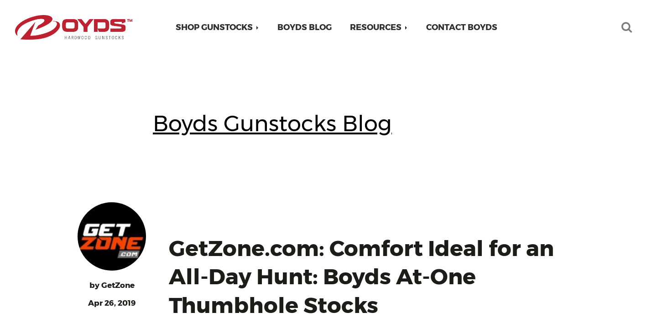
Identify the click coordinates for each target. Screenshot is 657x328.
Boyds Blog (304, 27)
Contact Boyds (461, 27)
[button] (217, 27)
